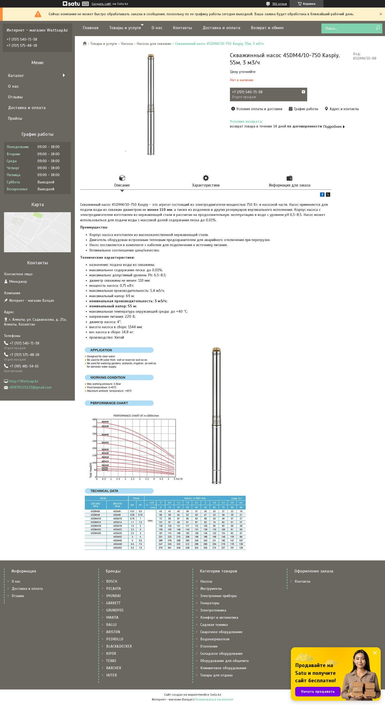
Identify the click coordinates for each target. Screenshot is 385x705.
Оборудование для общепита (224, 661)
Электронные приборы (218, 596)
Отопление (209, 647)
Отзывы (15, 97)
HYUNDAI (113, 596)
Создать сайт (101, 4)
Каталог (16, 75)
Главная (90, 27)
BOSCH (111, 582)
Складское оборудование (221, 654)
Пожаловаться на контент (214, 700)
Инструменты (211, 589)
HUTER (111, 675)
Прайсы (15, 118)
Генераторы (209, 603)
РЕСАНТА (113, 589)
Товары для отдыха (216, 675)
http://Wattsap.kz (23, 381)
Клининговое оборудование (223, 668)
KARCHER (113, 668)
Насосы (127, 43)
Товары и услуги (125, 27)
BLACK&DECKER (119, 647)
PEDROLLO (114, 639)
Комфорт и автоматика (219, 618)
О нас (157, 27)
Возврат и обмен (267, 27)
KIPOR (111, 654)
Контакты (182, 27)
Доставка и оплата (221, 27)
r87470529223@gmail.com (30, 387)
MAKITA (112, 618)
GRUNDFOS (115, 611)
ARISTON (113, 632)
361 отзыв (279, 4)
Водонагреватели (214, 639)
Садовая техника (214, 625)
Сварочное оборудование (221, 632)
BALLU (111, 625)
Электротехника (213, 611)
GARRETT (113, 603)
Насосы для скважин (154, 43)
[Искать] (377, 28)
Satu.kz (215, 695)
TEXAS (111, 661)
